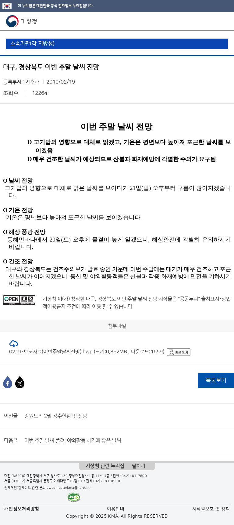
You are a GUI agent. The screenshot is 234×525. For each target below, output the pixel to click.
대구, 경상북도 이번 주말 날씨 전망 (121, 299)
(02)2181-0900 (106, 481)
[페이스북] (7, 382)
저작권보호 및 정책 (211, 509)
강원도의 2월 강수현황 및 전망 (55, 416)
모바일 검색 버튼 (214, 21)
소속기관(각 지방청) (32, 44)
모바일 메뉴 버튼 (224, 21)
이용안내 (115, 509)
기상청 (21, 21)
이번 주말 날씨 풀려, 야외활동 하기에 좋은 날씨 (72, 440)
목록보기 (216, 380)
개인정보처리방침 (21, 509)
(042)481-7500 (133, 476)
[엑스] (19, 382)
